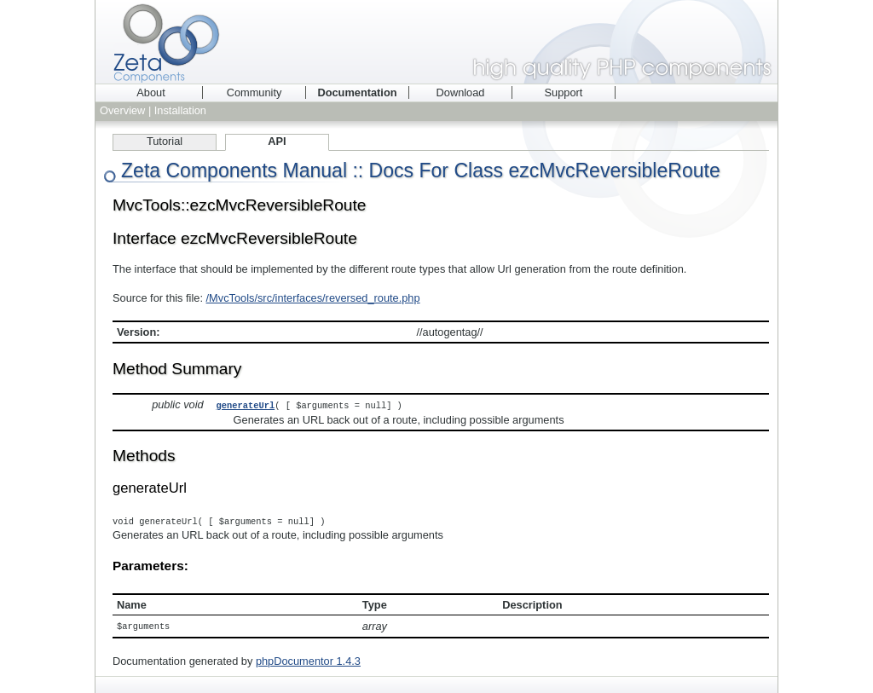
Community (254, 92)
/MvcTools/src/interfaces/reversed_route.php (313, 298)
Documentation (356, 92)
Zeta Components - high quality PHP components (436, 42)
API (277, 141)
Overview (122, 110)
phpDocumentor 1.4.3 (308, 659)
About (150, 92)
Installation (180, 110)
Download (460, 92)
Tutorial (164, 141)
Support (564, 92)
